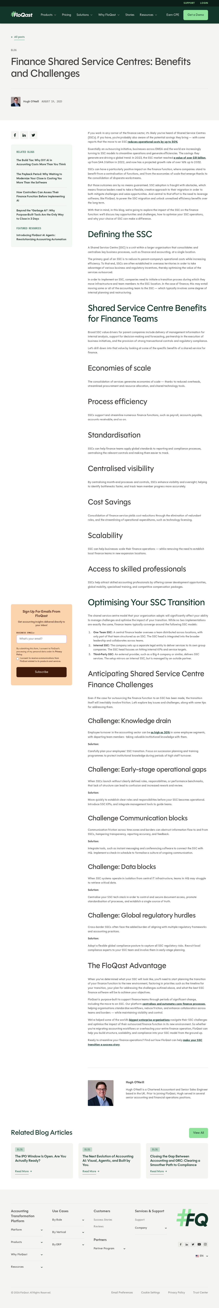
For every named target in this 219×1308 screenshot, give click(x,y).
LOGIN (204, 3)
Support (189, 3)
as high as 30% (160, 732)
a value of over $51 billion (189, 158)
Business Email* (25, 632)
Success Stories (103, 1220)
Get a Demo (195, 15)
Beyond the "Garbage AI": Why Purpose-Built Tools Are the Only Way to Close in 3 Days (40, 214)
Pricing (66, 15)
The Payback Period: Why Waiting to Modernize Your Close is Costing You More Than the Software (39, 178)
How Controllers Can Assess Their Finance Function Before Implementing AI (40, 196)
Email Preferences (122, 1292)
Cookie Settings (150, 1292)
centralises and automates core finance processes (173, 1004)
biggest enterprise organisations (149, 1020)
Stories (129, 15)
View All (198, 1133)
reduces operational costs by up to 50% (153, 142)
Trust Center (200, 1292)
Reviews (99, 1226)
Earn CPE (172, 15)
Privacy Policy (176, 1292)
